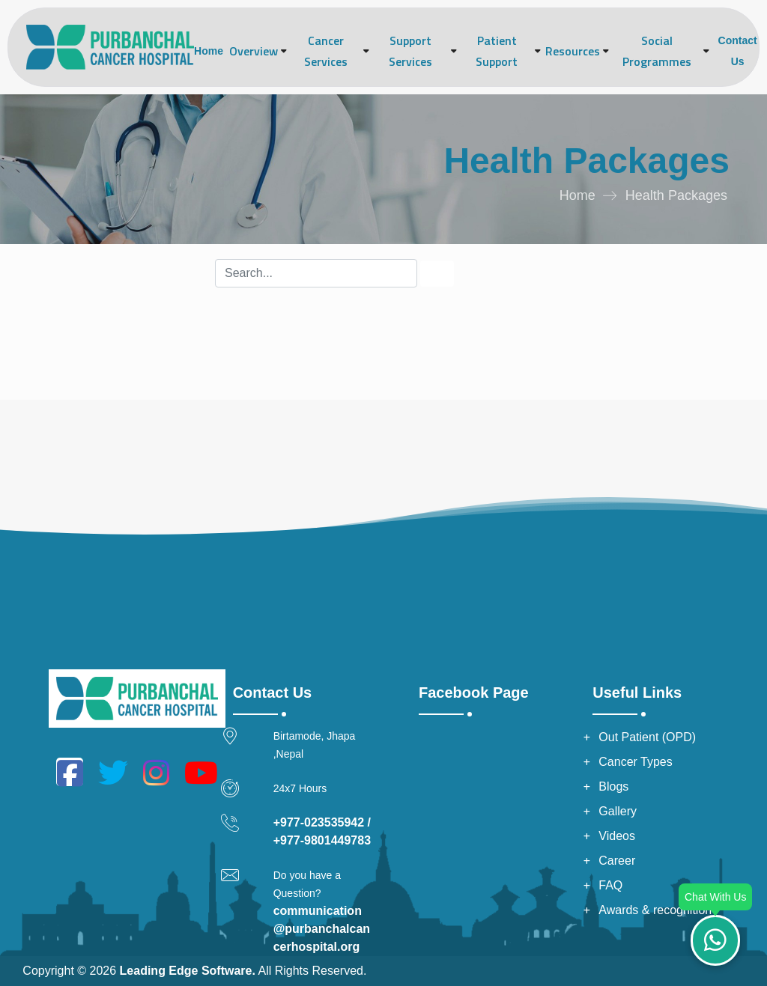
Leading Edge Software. (187, 970)
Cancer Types (635, 761)
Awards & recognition (655, 910)
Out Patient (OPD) (647, 737)
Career (616, 860)
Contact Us (737, 50)
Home (208, 51)
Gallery (617, 811)
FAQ (610, 885)
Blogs (613, 786)
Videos (616, 836)
